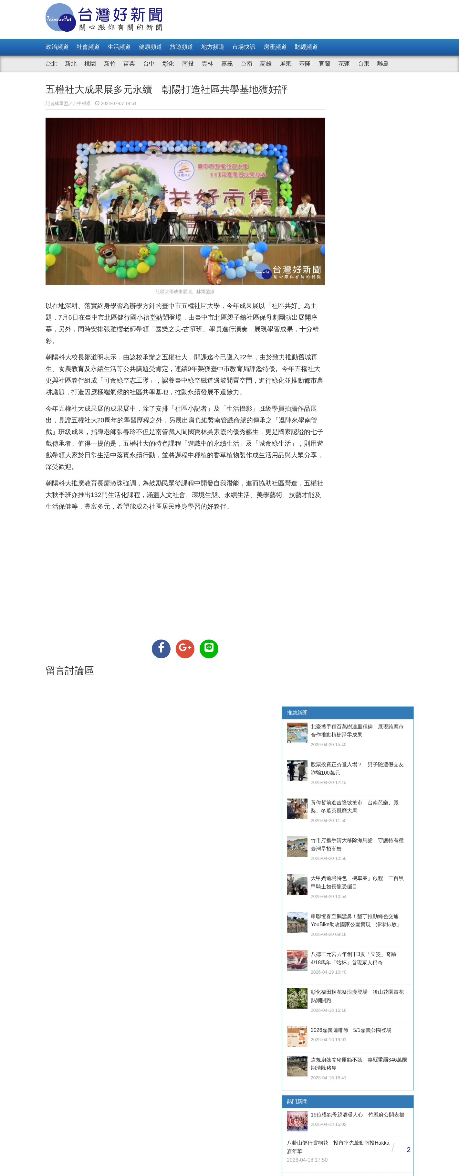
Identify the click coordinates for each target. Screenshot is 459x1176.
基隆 (305, 63)
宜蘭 (324, 63)
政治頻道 (57, 47)
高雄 (266, 63)
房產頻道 (275, 47)
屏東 (285, 63)
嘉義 (227, 63)
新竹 (110, 63)
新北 (71, 63)
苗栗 (129, 63)
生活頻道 (119, 47)
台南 (246, 63)
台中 (149, 63)
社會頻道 (88, 47)
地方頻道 (212, 47)
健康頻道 (150, 47)
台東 (364, 63)
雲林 (207, 63)
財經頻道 (306, 47)
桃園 (90, 63)
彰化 (168, 63)
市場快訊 (244, 47)
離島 (383, 63)
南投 (188, 63)
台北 (51, 63)
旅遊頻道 (181, 47)
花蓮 (344, 63)
